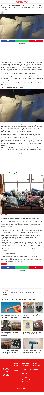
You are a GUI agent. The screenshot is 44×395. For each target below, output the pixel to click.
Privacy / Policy (36, 365)
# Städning (4, 264)
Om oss (16, 365)
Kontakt (16, 368)
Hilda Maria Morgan (9, 11)
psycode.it (16, 370)
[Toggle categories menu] (2, 1)
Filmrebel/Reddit (4, 214)
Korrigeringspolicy (26, 369)
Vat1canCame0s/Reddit (5, 122)
